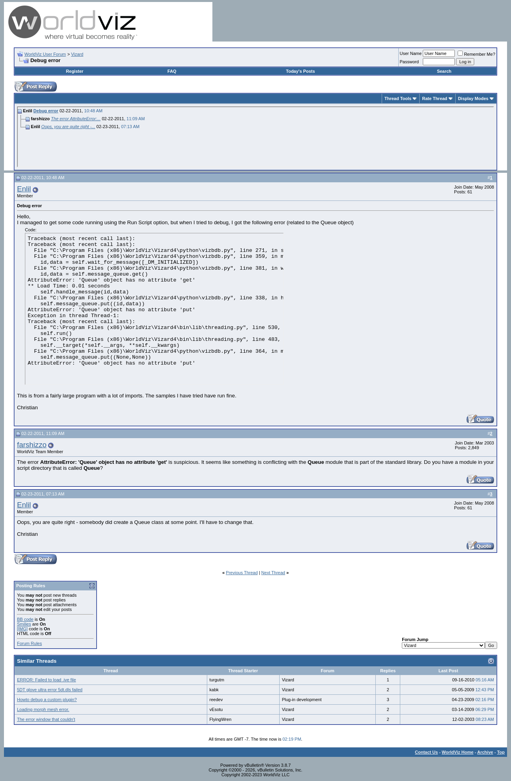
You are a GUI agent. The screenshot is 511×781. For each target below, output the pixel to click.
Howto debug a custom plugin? (47, 699)
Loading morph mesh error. (43, 709)
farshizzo (32, 445)
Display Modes (473, 98)
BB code (25, 619)
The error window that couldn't (46, 719)
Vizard (77, 54)
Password (409, 61)
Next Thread (273, 572)
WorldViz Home (457, 752)
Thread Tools (397, 98)
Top (501, 752)
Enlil (24, 189)
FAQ (171, 71)
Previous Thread (242, 572)
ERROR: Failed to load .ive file (46, 679)
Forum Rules (29, 643)
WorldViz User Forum (45, 54)
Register (74, 71)
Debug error (45, 110)
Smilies (24, 624)
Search (444, 71)
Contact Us (426, 752)
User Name (411, 53)
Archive (485, 752)
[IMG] (22, 628)
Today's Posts (300, 71)
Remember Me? (476, 54)
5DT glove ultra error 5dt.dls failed (50, 689)
